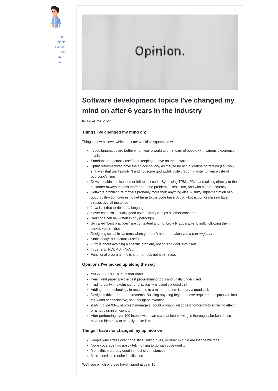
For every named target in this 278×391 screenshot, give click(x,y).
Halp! (61, 57)
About (62, 37)
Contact (60, 47)
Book (61, 52)
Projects (60, 42)
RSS (62, 62)
